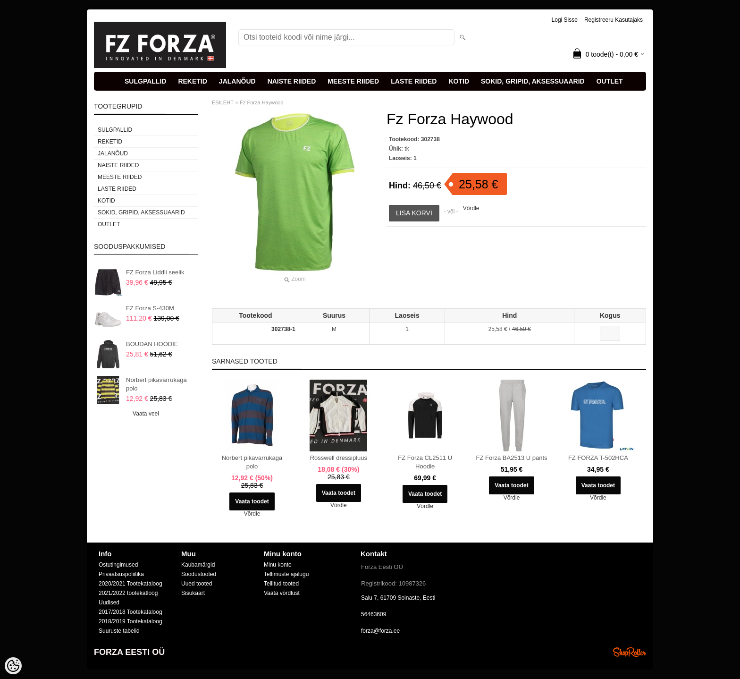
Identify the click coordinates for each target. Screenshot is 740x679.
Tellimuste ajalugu (286, 574)
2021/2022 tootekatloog (128, 593)
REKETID (192, 81)
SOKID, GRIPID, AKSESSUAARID (533, 81)
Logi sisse (565, 20)
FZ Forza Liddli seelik (155, 272)
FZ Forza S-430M (150, 308)
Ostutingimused (118, 564)
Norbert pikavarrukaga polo (156, 384)
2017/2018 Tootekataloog (130, 612)
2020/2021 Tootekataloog (130, 583)
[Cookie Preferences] (13, 665)
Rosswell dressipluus (338, 457)
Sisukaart (193, 593)
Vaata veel (146, 413)
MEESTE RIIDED (353, 81)
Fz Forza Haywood (261, 102)
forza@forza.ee (380, 631)
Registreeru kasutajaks (613, 20)
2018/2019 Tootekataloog (130, 621)
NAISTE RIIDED (292, 81)
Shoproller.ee (629, 652)
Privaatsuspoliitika (121, 574)
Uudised (109, 602)
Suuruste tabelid (119, 631)
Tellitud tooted (281, 583)
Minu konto (278, 564)
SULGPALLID (145, 81)
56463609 (373, 614)
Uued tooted (196, 583)
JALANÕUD (237, 81)
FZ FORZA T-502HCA (598, 457)
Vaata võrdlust (282, 593)
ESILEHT (223, 102)
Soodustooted (198, 574)
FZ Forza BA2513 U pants (511, 457)
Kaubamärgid (198, 564)
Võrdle (471, 208)
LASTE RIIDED (414, 81)
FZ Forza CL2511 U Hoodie (425, 462)
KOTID (458, 81)
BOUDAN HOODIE (152, 344)
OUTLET (610, 81)
